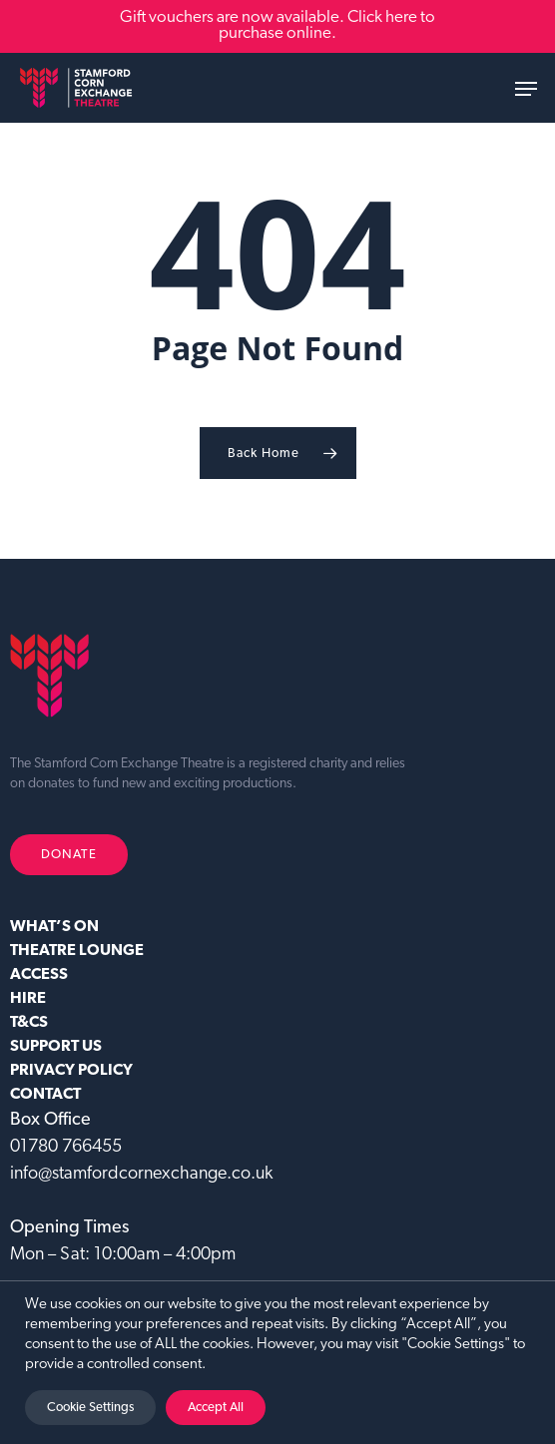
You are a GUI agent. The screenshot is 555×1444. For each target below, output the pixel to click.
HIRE (28, 999)
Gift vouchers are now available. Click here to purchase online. (277, 25)
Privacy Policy (71, 1071)
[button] (526, 89)
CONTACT (45, 1095)
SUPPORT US (56, 1047)
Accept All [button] (216, 1407)
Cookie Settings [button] (90, 1407)
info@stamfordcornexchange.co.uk (141, 1174)
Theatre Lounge (77, 951)
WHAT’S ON (54, 927)
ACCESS (39, 975)
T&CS (29, 1023)
